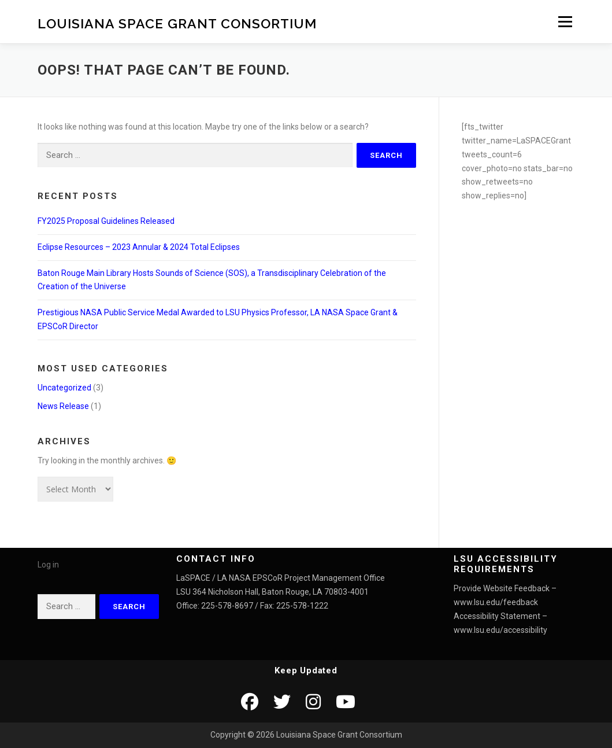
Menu (565, 21)
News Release (63, 406)
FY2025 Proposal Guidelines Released (106, 221)
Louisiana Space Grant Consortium (177, 23)
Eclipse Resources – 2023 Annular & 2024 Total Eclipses (139, 247)
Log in (48, 564)
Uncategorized (64, 387)
